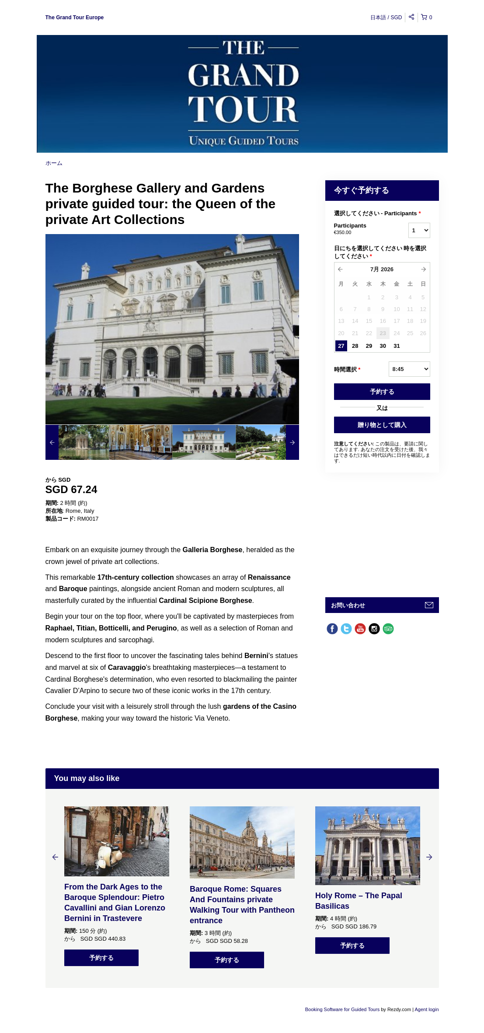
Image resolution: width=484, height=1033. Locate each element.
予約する (382, 391)
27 (341, 346)
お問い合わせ (348, 605)
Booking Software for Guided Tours (343, 1009)
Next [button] (429, 856)
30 (383, 346)
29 (369, 346)
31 (396, 346)
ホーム (54, 163)
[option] (77, 442)
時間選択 (347, 370)
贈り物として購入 (382, 424)
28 (355, 346)
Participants (360, 229)
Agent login (426, 1009)
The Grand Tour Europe (74, 17)
